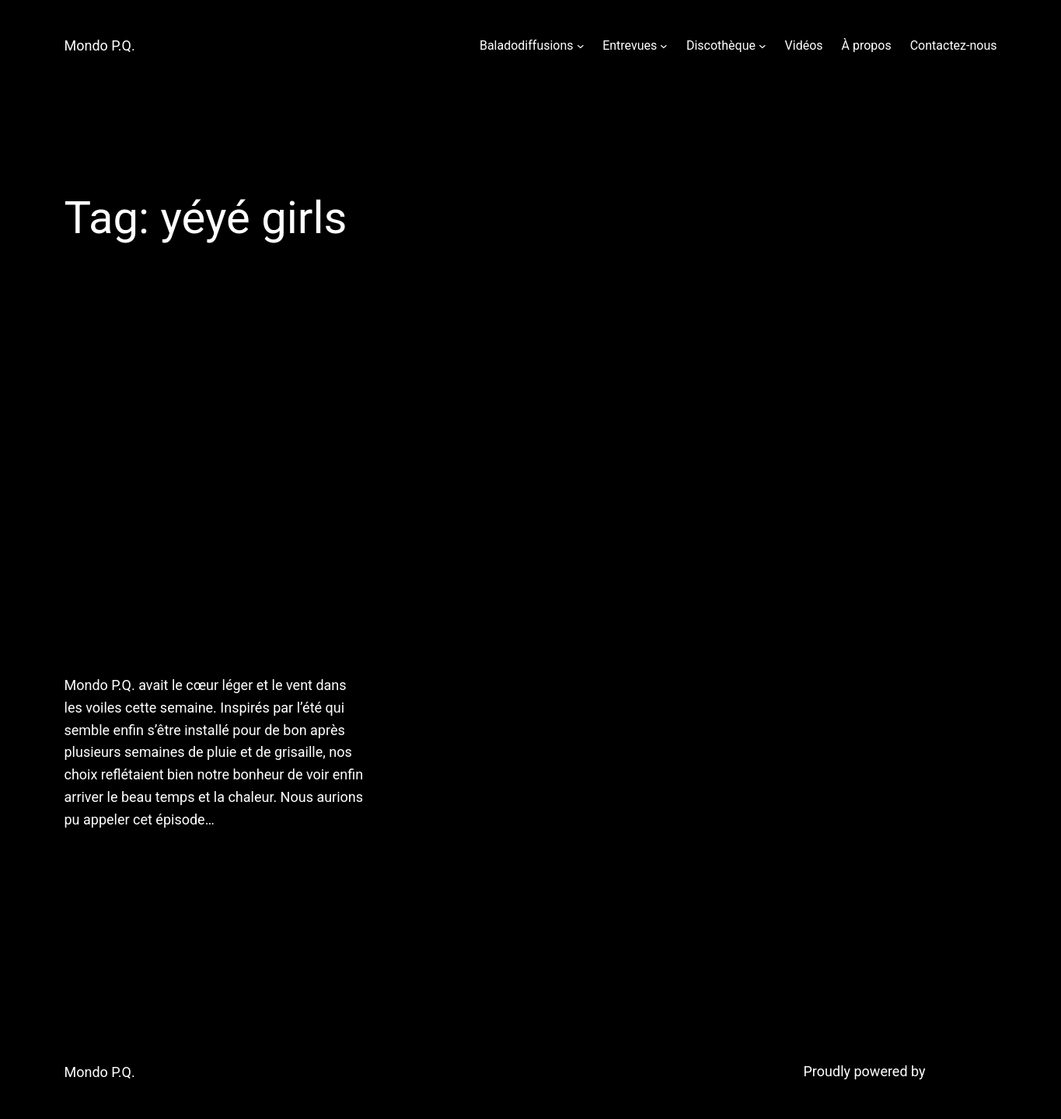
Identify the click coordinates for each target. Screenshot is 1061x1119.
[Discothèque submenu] (762, 46)
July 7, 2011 (98, 859)
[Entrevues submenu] (664, 46)
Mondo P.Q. (100, 45)
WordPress (962, 1071)
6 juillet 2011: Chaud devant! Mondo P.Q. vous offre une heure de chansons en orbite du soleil (197, 485)
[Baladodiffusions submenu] (581, 46)
